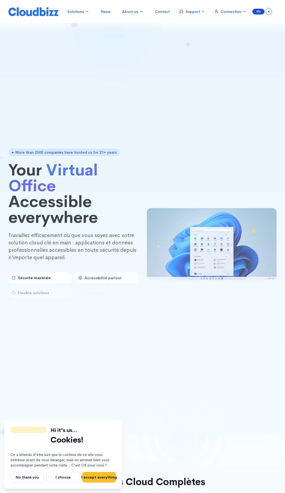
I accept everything (99, 477)
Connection (230, 11)
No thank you (27, 477)
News (106, 11)
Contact (162, 11)
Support (192, 11)
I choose (63, 477)
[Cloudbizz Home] (33, 11)
